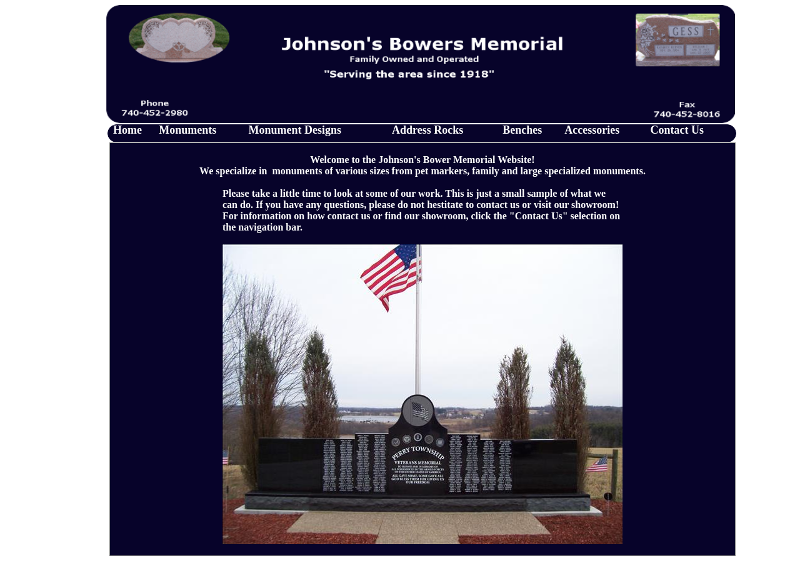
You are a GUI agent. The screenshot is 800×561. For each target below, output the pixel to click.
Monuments (187, 130)
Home (127, 130)
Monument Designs (295, 130)
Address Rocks (427, 130)
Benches (522, 130)
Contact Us (677, 130)
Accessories (591, 130)
